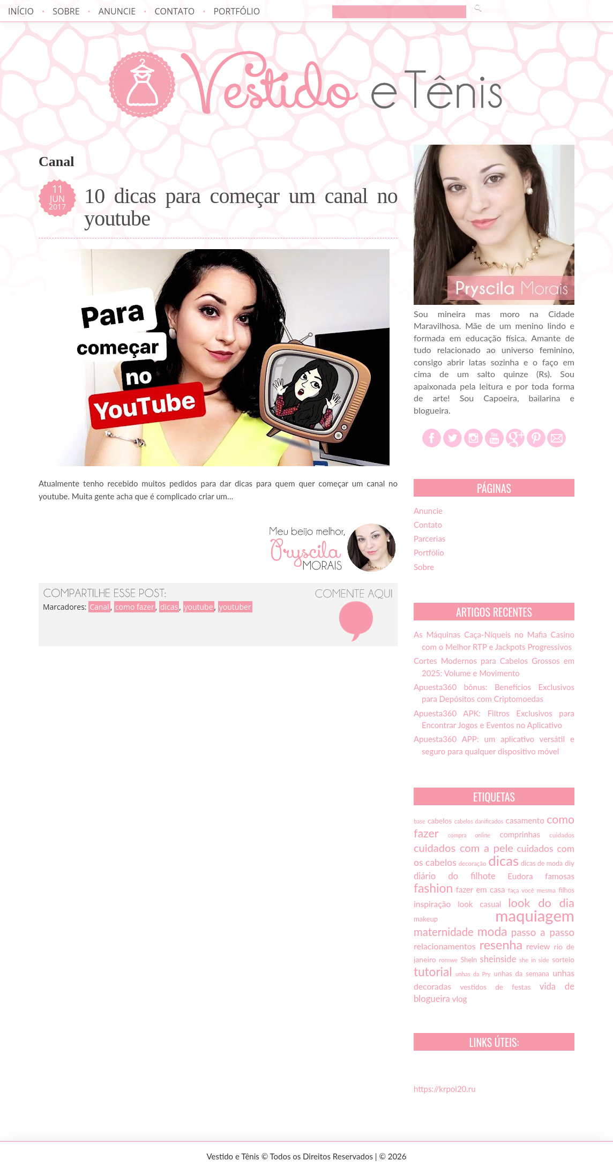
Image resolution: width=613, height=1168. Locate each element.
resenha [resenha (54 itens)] (501, 944)
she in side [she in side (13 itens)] (534, 959)
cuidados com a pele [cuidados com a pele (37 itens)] (463, 847)
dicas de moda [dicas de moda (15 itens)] (542, 863)
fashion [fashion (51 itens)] (433, 887)
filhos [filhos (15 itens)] (567, 890)
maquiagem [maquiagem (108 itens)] (534, 915)
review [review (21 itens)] (538, 946)
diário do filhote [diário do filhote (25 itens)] (455, 876)
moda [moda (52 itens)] (492, 931)
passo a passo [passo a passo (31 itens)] (542, 932)
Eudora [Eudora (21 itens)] (520, 876)
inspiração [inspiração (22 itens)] (432, 904)
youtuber (235, 607)
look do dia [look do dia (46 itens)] (541, 902)
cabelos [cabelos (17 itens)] (440, 821)
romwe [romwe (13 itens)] (448, 959)
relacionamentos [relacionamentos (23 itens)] (445, 946)
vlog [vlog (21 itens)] (459, 999)
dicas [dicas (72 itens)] (503, 860)
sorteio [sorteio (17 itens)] (563, 959)
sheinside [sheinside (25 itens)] (498, 959)
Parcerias (429, 538)
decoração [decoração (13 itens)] (473, 863)
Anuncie (117, 11)
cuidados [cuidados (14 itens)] (561, 835)
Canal (99, 607)
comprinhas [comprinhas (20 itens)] (519, 834)
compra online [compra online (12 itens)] (469, 835)
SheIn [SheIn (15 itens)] (469, 960)
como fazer (134, 607)
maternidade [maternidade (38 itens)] (444, 931)
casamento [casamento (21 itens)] (525, 820)
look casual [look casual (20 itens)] (479, 904)
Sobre (66, 11)
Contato (174, 11)
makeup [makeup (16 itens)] (426, 919)
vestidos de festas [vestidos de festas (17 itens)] (495, 987)
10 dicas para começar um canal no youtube (241, 207)
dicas (169, 607)
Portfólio (236, 11)
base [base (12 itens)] (419, 821)
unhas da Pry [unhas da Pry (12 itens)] (472, 973)
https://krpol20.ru (445, 1089)
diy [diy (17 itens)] (569, 863)
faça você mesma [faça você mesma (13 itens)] (532, 890)
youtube (198, 607)
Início (21, 11)
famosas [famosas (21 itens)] (559, 876)
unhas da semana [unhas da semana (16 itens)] (521, 973)
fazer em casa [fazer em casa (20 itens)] (480, 889)
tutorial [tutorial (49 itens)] (433, 971)
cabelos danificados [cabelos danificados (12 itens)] (478, 821)
